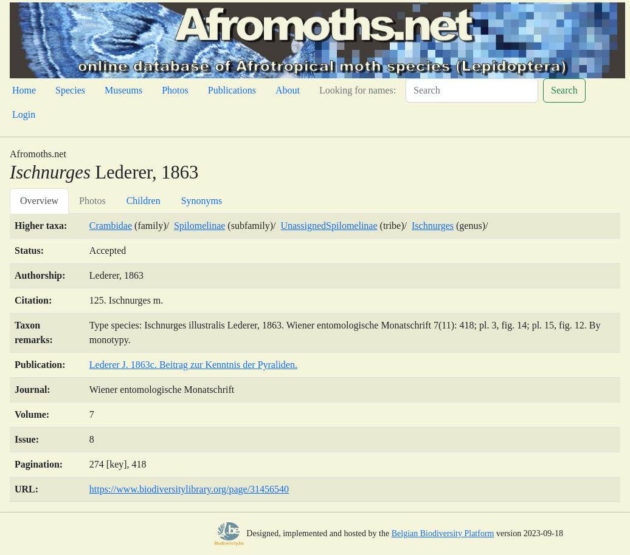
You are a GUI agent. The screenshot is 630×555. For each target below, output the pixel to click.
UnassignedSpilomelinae (328, 225)
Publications (232, 90)
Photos (175, 90)
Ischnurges (433, 225)
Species (70, 90)
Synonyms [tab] (202, 201)
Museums (123, 90)
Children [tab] (143, 201)
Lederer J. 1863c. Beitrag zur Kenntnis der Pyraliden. (193, 364)
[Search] (472, 90)
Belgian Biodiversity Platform (443, 533)
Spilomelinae (199, 225)
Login (23, 114)
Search (564, 90)
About (287, 90)
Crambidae (110, 225)
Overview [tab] (39, 201)
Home (24, 90)
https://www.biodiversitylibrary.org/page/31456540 (189, 489)
